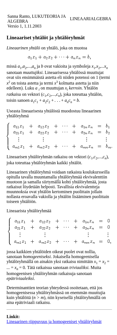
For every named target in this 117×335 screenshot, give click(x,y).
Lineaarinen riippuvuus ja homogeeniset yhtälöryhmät (54, 321)
